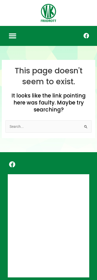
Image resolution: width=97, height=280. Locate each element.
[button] (12, 36)
